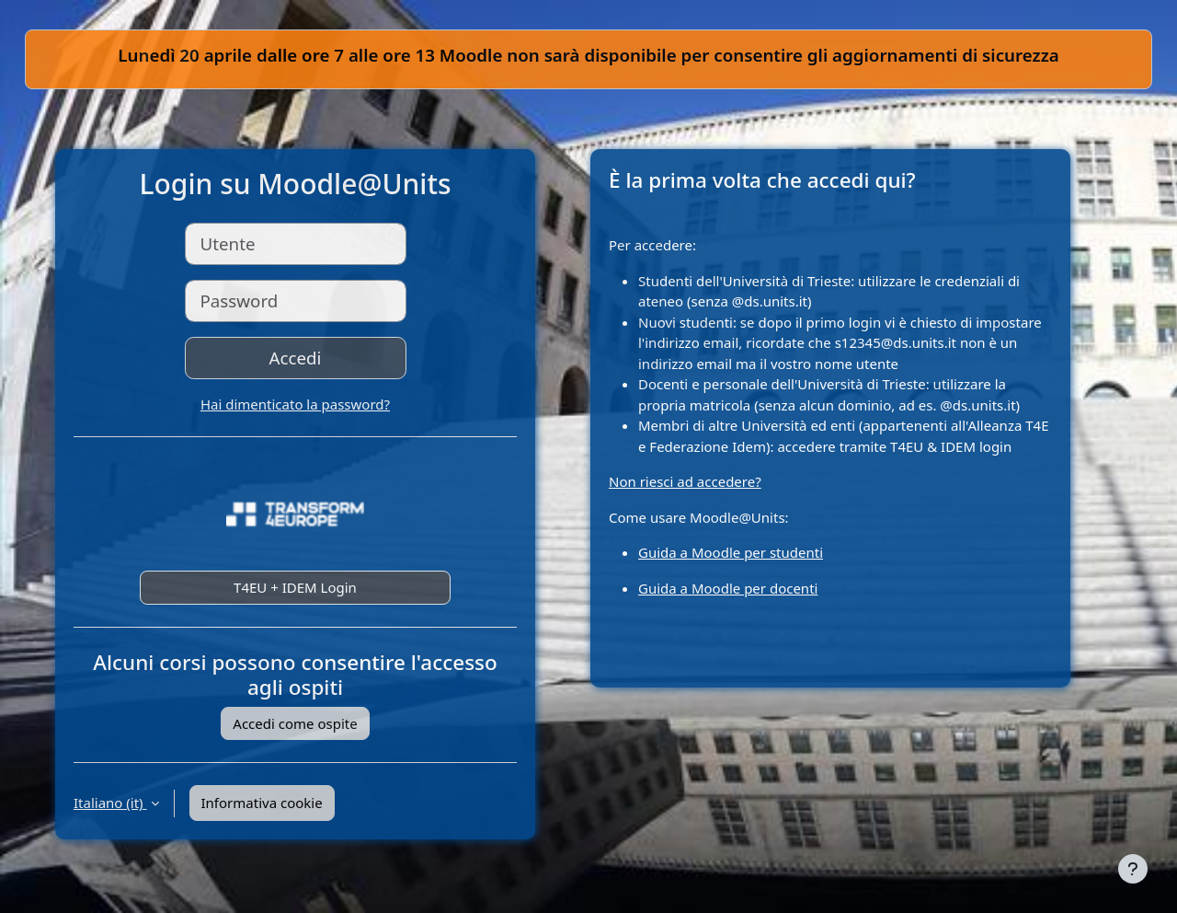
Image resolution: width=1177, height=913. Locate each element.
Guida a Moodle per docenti (727, 588)
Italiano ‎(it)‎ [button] (110, 802)
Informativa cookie (262, 802)
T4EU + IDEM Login (295, 587)
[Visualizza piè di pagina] (1133, 869)
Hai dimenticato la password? (295, 404)
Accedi (295, 357)
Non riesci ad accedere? (685, 481)
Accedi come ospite (295, 723)
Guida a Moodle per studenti (730, 552)
